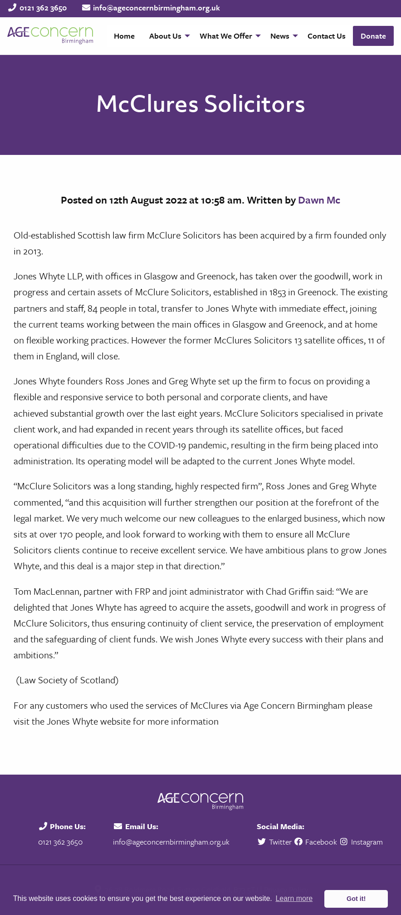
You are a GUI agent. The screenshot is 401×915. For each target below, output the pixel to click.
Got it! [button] (356, 898)
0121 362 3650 (43, 7)
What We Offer (226, 35)
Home (124, 35)
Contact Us (327, 35)
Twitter (275, 841)
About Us (165, 35)
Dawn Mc (319, 199)
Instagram (361, 841)
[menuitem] (124, 36)
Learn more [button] (294, 898)
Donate (373, 35)
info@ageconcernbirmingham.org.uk (156, 7)
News (279, 35)
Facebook (315, 841)
